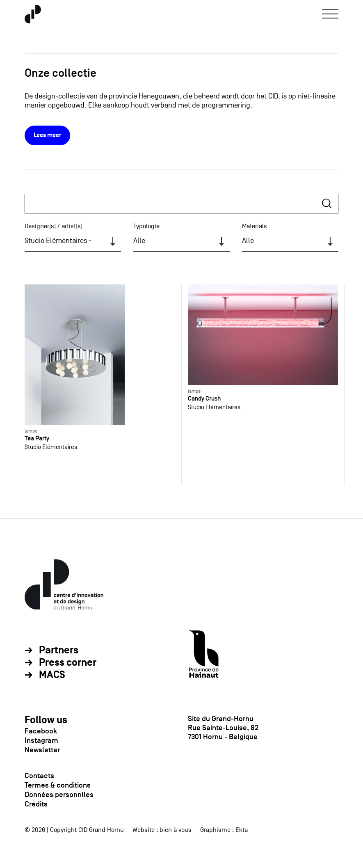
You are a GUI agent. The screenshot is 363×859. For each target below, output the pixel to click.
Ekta (241, 830)
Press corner (67, 663)
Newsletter (42, 749)
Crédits (36, 804)
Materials (254, 226)
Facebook (41, 730)
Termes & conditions (58, 785)
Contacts (39, 775)
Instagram (41, 740)
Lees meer (47, 135)
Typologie (146, 226)
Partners (58, 650)
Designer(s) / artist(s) (53, 226)
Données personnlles (59, 794)
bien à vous (176, 830)
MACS (52, 675)
